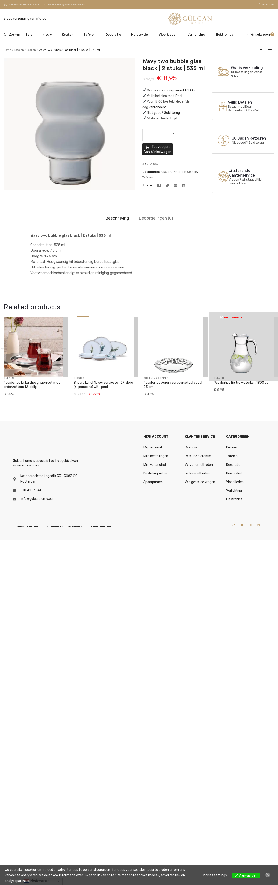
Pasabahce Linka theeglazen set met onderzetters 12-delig (32, 373)
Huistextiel (140, 34)
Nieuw (47, 34)
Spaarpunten (153, 482)
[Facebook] (159, 185)
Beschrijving (117, 218)
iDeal (178, 96)
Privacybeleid (27, 526)
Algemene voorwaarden (64, 526)
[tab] (117, 218)
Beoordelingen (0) (156, 218)
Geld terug (172, 113)
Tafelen (89, 34)
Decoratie (113, 34)
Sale (28, 34)
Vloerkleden (168, 34)
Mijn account (152, 447)
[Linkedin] (183, 185)
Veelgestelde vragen (200, 482)
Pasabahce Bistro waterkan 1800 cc (241, 356)
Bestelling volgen (155, 473)
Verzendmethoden (199, 464)
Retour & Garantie (198, 456)
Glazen (31, 49)
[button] (64, 343)
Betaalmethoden (197, 473)
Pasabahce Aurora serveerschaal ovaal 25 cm (173, 385)
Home (7, 49)
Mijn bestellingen (155, 456)
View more (39, 881)
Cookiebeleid (101, 526)
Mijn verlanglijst (154, 464)
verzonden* (157, 107)
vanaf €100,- (185, 90)
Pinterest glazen (185, 171)
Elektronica (224, 34)
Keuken (67, 34)
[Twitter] (167, 185)
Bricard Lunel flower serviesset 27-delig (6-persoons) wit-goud (103, 385)
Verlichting (196, 34)
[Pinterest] (175, 185)
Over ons (191, 447)
